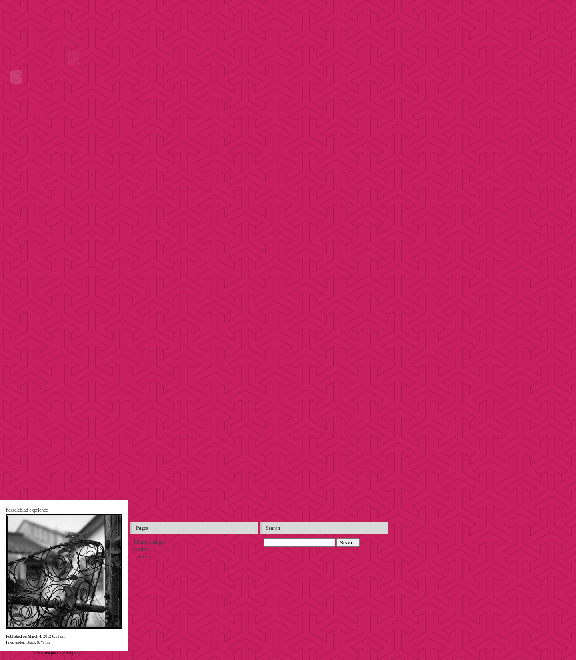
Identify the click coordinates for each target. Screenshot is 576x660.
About (144, 556)
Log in (79, 653)
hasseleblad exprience (27, 510)
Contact (141, 549)
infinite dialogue (150, 542)
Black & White (38, 642)
